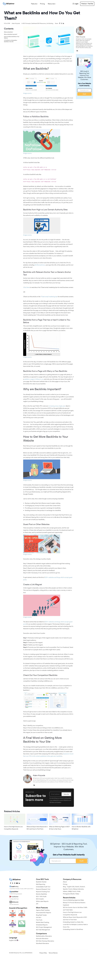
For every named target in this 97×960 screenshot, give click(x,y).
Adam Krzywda (16, 23)
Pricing (42, 4)
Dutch (74, 891)
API (37, 904)
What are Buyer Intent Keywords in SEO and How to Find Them (37, 828)
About (65, 882)
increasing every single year (56, 406)
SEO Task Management (43, 930)
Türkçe (77, 894)
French (70, 889)
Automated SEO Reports (43, 912)
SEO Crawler (40, 899)
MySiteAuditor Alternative (44, 936)
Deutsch (82, 887)
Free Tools (39, 920)
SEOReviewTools (40, 265)
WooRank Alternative (42, 943)
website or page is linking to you (34, 379)
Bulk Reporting (40, 884)
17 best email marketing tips (49, 296)
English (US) (70, 887)
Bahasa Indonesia (78, 889)
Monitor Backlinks (41, 894)
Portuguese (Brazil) (69, 894)
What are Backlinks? (8, 32)
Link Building (49, 23)
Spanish (65, 889)
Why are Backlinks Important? (10, 34)
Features (34, 4)
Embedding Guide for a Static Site (73, 922)
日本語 (70, 891)
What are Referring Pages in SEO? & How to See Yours (59, 828)
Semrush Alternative (42, 938)
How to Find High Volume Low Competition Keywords (13, 828)
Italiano (65, 891)
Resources (51, 4)
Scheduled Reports (42, 925)
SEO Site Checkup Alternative (45, 941)
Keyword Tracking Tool (43, 891)
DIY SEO (38, 917)
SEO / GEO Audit (41, 896)
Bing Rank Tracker (41, 915)
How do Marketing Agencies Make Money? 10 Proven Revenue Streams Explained (74, 902)
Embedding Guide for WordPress (73, 929)
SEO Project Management (44, 927)
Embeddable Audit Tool (43, 887)
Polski (78, 891)
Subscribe (66, 794)
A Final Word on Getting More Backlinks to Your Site (10, 41)
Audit (84, 94)
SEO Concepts (27, 23)
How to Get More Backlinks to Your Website (11, 37)
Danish (77, 887)
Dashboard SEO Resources (38, 23)
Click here (26, 287)
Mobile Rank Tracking (42, 922)
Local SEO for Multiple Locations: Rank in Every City (75, 926)
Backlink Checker (41, 882)
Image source (27, 93)
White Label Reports (42, 901)
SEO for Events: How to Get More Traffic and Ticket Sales (75, 909)
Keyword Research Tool (43, 889)
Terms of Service (53, 953)
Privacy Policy (43, 953)
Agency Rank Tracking (42, 910)
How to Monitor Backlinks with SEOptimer (81, 828)
